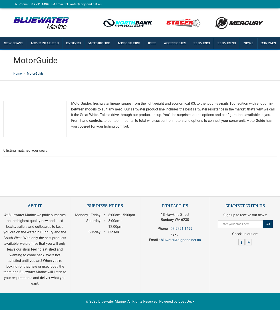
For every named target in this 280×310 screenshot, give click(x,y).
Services (201, 43)
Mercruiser (129, 43)
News (248, 43)
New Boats (13, 43)
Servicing (227, 43)
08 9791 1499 (39, 4)
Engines (73, 43)
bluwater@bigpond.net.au (83, 4)
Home (17, 73)
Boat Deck (186, 301)
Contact (268, 43)
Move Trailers (45, 43)
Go (268, 224)
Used (152, 43)
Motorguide (99, 43)
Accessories (175, 43)
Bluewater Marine (112, 301)
